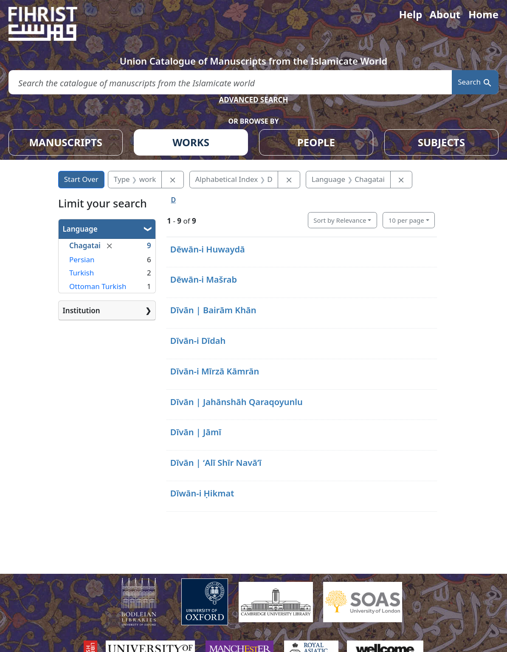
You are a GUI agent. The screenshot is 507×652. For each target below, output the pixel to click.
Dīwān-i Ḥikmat (202, 493)
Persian (81, 259)
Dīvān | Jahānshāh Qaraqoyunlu (236, 402)
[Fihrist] (50, 24)
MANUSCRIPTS (65, 142)
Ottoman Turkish (97, 286)
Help (410, 14)
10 (406, 220)
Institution (81, 310)
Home (483, 14)
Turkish (81, 273)
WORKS (190, 142)
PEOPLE (316, 142)
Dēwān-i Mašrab (203, 279)
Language (80, 229)
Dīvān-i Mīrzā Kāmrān (214, 371)
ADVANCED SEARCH (253, 100)
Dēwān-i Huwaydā (207, 249)
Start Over (81, 179)
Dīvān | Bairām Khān (213, 310)
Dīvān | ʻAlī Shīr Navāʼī (216, 462)
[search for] (230, 82)
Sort (339, 220)
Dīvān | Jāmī (195, 432)
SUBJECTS (441, 142)
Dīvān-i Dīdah (198, 340)
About (444, 14)
